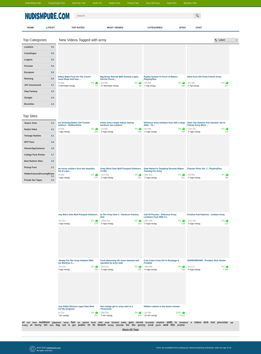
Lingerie (39, 59)
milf (64, 325)
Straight (39, 97)
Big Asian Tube (190, 3)
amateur (183, 322)
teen (34, 322)
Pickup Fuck (39, 167)
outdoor (44, 322)
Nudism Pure (114, 3)
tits (133, 325)
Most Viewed (115, 27)
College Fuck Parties (39, 154)
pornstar (222, 322)
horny (38, 325)
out (28, 322)
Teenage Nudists (39, 135)
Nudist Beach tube (33, 3)
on (45, 324)
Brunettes (39, 104)
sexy (66, 322)
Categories (154, 27)
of (23, 322)
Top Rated (78, 27)
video (197, 322)
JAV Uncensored (39, 85)
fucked (115, 322)
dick (206, 322)
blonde (120, 325)
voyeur (160, 322)
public (81, 325)
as (79, 322)
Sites (182, 27)
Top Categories (35, 40)
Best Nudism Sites (39, 161)
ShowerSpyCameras (39, 148)
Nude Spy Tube (79, 3)
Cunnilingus (39, 53)
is (176, 322)
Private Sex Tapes (39, 180)
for (127, 324)
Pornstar (39, 66)
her (73, 322)
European (39, 72)
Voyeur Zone (39, 123)
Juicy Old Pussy (153, 3)
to (94, 324)
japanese (56, 322)
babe (123, 322)
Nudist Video (39, 129)
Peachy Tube (133, 3)
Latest (50, 27)
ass (52, 325)
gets (131, 322)
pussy (141, 324)
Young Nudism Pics (56, 3)
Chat (199, 27)
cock (150, 325)
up (231, 322)
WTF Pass (39, 142)
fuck (93, 322)
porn (158, 325)
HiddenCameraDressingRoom (39, 175)
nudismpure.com (53, 348)
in (89, 324)
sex (100, 322)
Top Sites (30, 116)
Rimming (39, 78)
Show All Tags (130, 329)
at (31, 325)
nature (85, 322)
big (58, 324)
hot (213, 322)
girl (74, 325)
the (173, 324)
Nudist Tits (97, 3)
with (169, 322)
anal (107, 322)
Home (30, 27)
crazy (25, 325)
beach (102, 324)
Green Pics (171, 3)
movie (139, 322)
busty (111, 325)
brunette (149, 322)
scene (181, 324)
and (165, 324)
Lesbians (39, 47)
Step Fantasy (39, 91)
